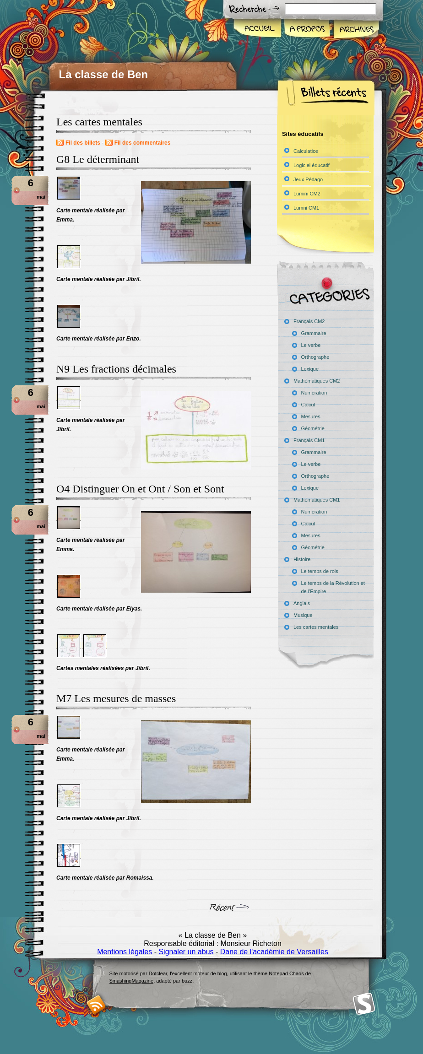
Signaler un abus (185, 952)
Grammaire (313, 333)
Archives (355, 29)
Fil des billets (82, 143)
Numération (314, 392)
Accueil (257, 29)
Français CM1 (309, 440)
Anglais (301, 603)
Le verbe (311, 345)
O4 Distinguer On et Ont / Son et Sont (140, 489)
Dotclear (158, 973)
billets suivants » (229, 909)
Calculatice (305, 151)
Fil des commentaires (142, 143)
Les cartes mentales (315, 627)
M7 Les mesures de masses (116, 698)
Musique (303, 615)
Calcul (308, 404)
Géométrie (313, 428)
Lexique (310, 369)
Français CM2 (309, 321)
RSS (96, 1004)
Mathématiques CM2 (316, 381)
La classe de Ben (103, 74)
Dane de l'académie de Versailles (274, 952)
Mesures (310, 416)
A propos (306, 29)
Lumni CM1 (306, 208)
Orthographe (315, 357)
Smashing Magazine (364, 1004)
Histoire (301, 559)
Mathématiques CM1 (316, 500)
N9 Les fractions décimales (116, 369)
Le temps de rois (319, 571)
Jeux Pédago (308, 179)
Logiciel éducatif (311, 165)
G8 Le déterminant (97, 159)
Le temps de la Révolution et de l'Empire (333, 587)
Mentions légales (124, 952)
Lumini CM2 (306, 193)
